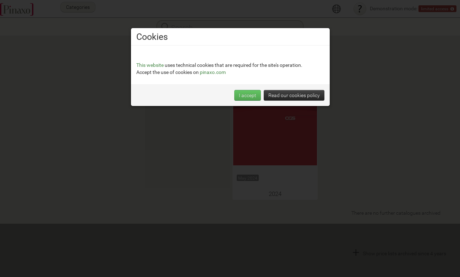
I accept (247, 95)
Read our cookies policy (294, 95)
